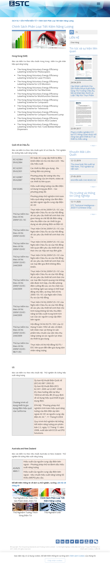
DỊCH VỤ (15, 21)
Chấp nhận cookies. (55, 560)
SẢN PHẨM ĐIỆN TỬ (29, 21)
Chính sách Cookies (86, 549)
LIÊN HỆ (97, 549)
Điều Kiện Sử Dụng (77, 547)
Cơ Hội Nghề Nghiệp (63, 547)
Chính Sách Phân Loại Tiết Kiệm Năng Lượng (56, 21)
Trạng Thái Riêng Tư (92, 547)
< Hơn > (93, 145)
